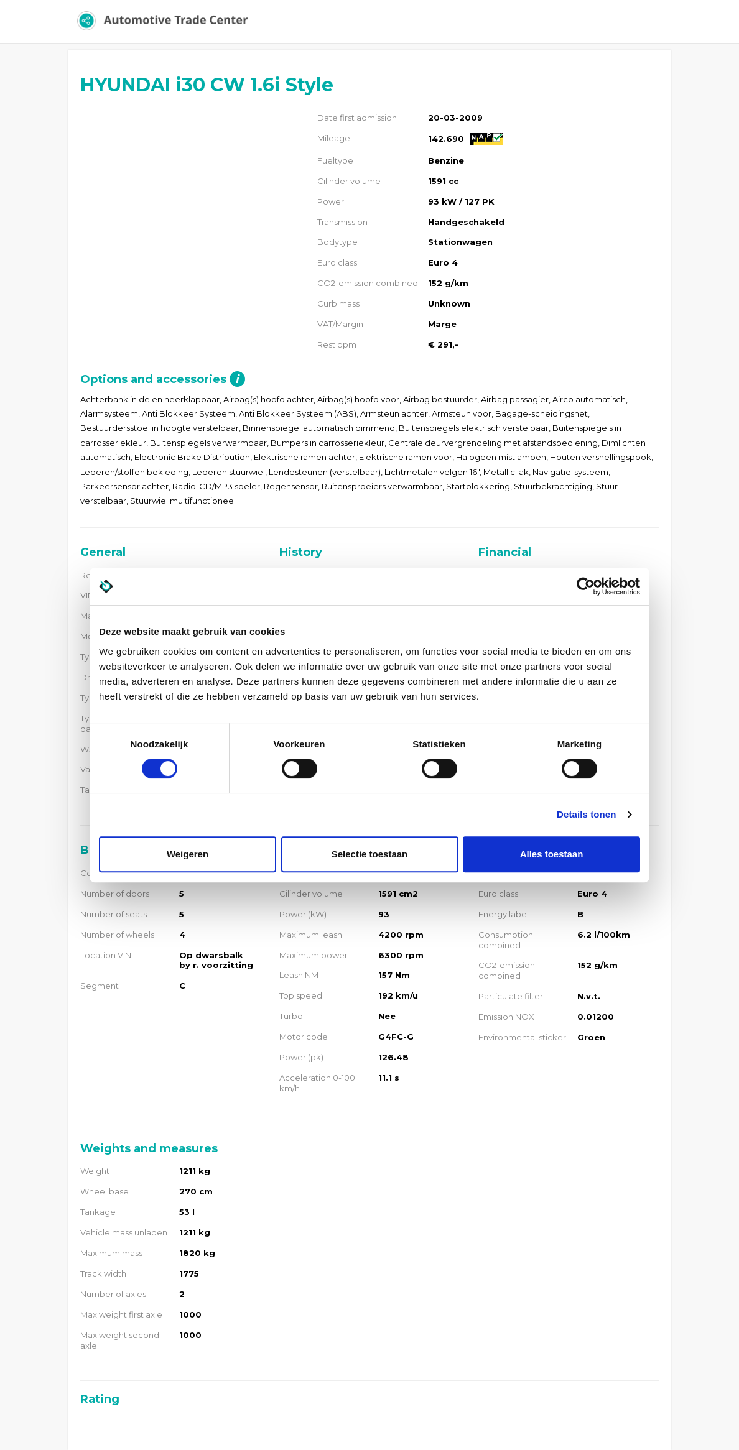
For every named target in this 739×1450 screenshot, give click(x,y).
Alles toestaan (551, 854)
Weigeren (187, 854)
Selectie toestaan (370, 854)
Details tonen (586, 814)
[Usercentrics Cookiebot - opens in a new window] (585, 586)
